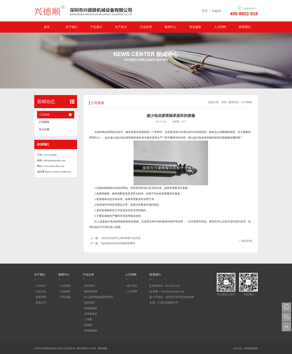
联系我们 (245, 27)
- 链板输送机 (90, 308)
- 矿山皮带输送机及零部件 (98, 297)
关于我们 (71, 27)
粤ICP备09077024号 (86, 348)
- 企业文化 (40, 291)
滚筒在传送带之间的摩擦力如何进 (120, 238)
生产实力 (121, 27)
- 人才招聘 (131, 291)
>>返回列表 (245, 241)
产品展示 (96, 27)
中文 (205, 10)
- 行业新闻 (64, 291)
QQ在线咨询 (286, 307)
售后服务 (195, 27)
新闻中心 (171, 27)
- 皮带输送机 (90, 313)
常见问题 (44, 129)
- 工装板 (87, 319)
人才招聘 (220, 27)
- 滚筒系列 (89, 285)
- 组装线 (87, 325)
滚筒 (154, 137)
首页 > (224, 102)
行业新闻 (44, 122)
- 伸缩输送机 (90, 330)
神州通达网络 (251, 348)
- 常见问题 (64, 297)
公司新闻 (44, 114)
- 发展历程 (40, 297)
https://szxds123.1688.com (58, 171)
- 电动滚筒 (89, 302)
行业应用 (146, 27)
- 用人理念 (131, 285)
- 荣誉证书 (40, 302)
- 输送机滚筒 (90, 291)
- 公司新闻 (64, 285)
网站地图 (102, 348)
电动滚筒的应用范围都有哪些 (118, 243)
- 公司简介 (40, 285)
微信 (286, 317)
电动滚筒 (107, 132)
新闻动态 (233, 102)
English (216, 10)
